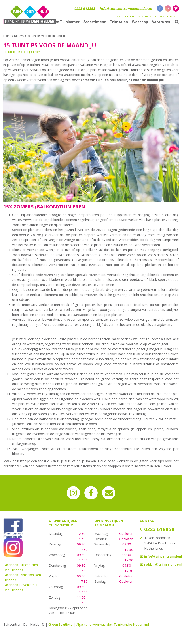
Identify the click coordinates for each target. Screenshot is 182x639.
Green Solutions (60, 624)
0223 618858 (84, 8)
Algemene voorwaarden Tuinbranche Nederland (112, 624)
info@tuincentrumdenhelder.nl (126, 8)
